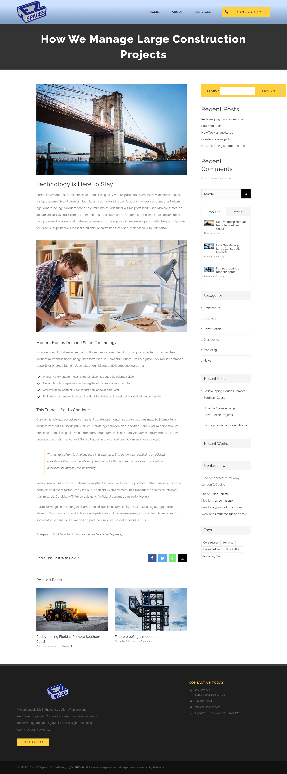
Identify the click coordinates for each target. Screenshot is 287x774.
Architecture (88, 534)
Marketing (210, 350)
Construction (102, 534)
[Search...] (221, 193)
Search (213, 90)
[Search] (246, 193)
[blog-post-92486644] (111, 129)
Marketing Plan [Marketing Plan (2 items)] (212, 556)
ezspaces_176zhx (48, 534)
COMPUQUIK (77, 767)
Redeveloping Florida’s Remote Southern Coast (231, 225)
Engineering (116, 534)
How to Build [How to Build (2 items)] (233, 549)
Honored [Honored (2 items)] (228, 542)
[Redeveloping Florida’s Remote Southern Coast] (209, 223)
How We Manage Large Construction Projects (229, 248)
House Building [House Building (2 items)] (212, 549)
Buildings (210, 318)
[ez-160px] (31, 2)
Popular (214, 212)
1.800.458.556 (220, 494)
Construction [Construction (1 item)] (211, 542)
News (207, 360)
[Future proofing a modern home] (209, 270)
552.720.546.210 (222, 500)
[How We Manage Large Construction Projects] (209, 246)
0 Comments (66, 646)
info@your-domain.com (226, 507)
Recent (238, 212)
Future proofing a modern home (140, 637)
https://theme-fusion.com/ (227, 514)
